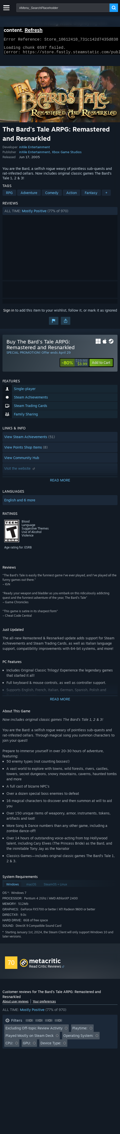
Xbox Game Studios (66, 155)
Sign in (8, 313)
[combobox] (63, 7)
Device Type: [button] (50, 1046)
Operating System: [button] (78, 1038)
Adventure (29, 196)
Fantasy (91, 196)
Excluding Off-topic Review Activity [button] (34, 1031)
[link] (74, 366)
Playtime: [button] (79, 1031)
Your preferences (44, 1004)
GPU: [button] (27, 1046)
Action (71, 196)
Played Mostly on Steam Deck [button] (29, 1038)
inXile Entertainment (34, 150)
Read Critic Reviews (45, 969)
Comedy (51, 196)
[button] (60, 214)
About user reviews (15, 1004)
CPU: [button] (9, 1046)
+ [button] (106, 196)
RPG (9, 196)
